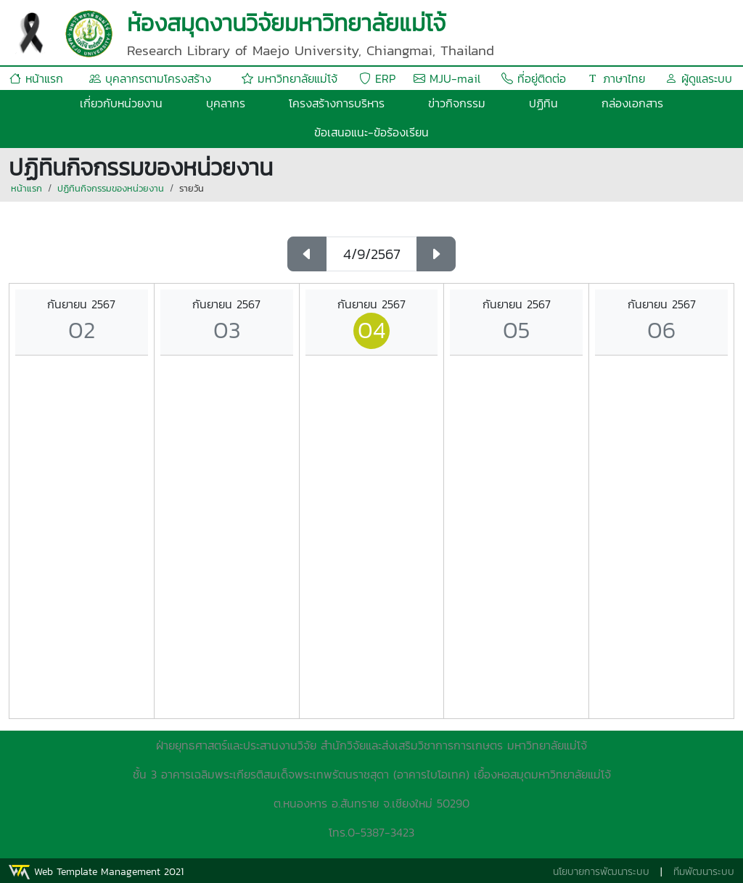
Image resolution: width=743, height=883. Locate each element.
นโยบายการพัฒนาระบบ (601, 871)
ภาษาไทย (616, 78)
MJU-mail (447, 78)
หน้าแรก (36, 78)
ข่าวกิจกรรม (456, 103)
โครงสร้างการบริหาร (337, 103)
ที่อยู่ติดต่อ (533, 78)
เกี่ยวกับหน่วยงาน (121, 103)
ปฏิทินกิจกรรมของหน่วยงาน (110, 188)
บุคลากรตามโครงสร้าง (150, 78)
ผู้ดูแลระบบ (698, 78)
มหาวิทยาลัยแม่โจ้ (289, 78)
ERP (377, 78)
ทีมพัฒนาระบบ (703, 871)
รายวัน (191, 188)
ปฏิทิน (543, 103)
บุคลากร (225, 103)
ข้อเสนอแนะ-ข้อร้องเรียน (371, 132)
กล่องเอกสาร (632, 103)
